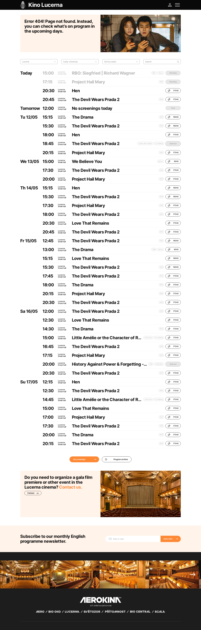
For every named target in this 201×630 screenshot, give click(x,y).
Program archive (116, 445)
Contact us (70, 472)
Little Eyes (148, 323)
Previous (8, 542)
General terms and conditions (32, 624)
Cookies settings (77, 624)
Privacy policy (50, 624)
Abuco (30, 622)
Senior (160, 147)
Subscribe (167, 506)
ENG (161, 85)
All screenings (79, 445)
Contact (33, 478)
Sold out (173, 129)
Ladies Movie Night (145, 129)
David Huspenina (47, 622)
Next (192, 542)
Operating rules (63, 624)
